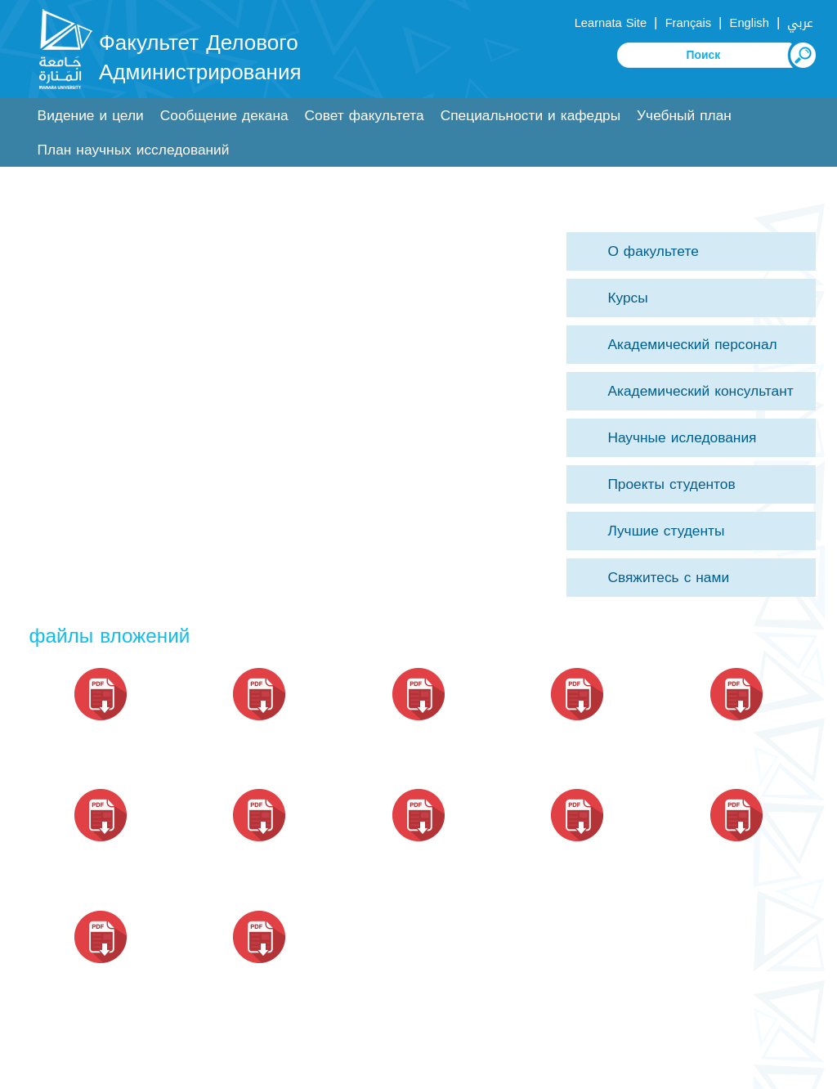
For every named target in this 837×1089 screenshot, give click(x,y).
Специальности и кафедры (530, 115)
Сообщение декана (224, 115)
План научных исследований (134, 150)
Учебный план (684, 115)
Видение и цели (91, 115)
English (749, 22)
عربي (800, 22)
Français (688, 22)
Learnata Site (611, 22)
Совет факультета (364, 115)
